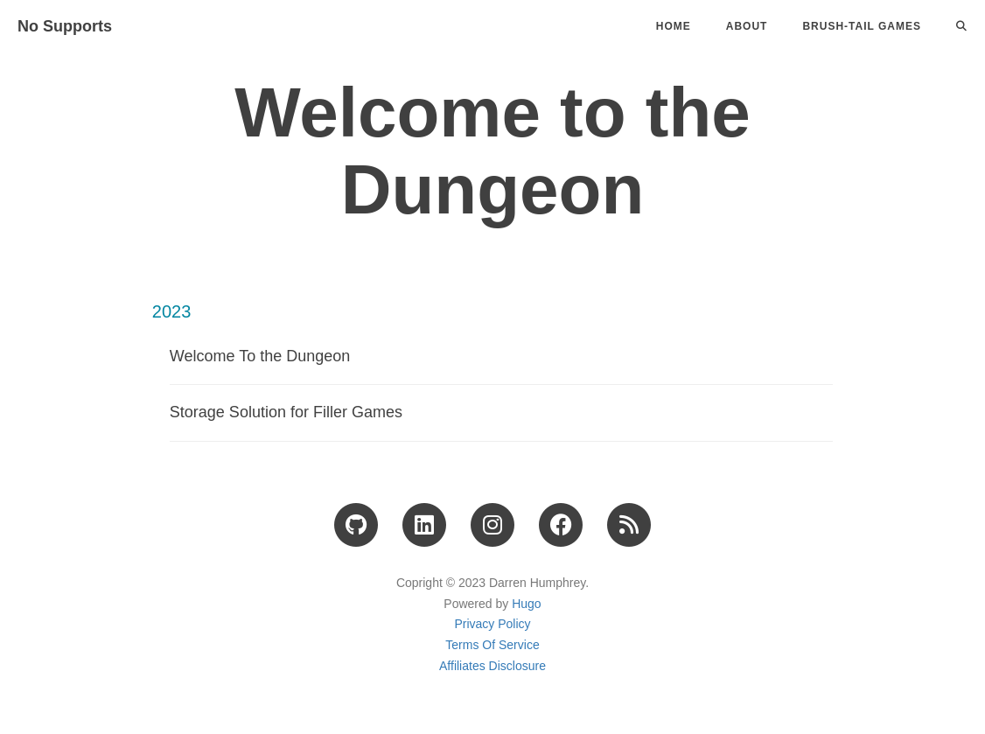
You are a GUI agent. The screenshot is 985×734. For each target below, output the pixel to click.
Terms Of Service (492, 645)
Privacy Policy (492, 624)
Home (673, 26)
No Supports (64, 26)
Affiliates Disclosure (492, 666)
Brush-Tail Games (861, 26)
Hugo (526, 604)
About (747, 26)
